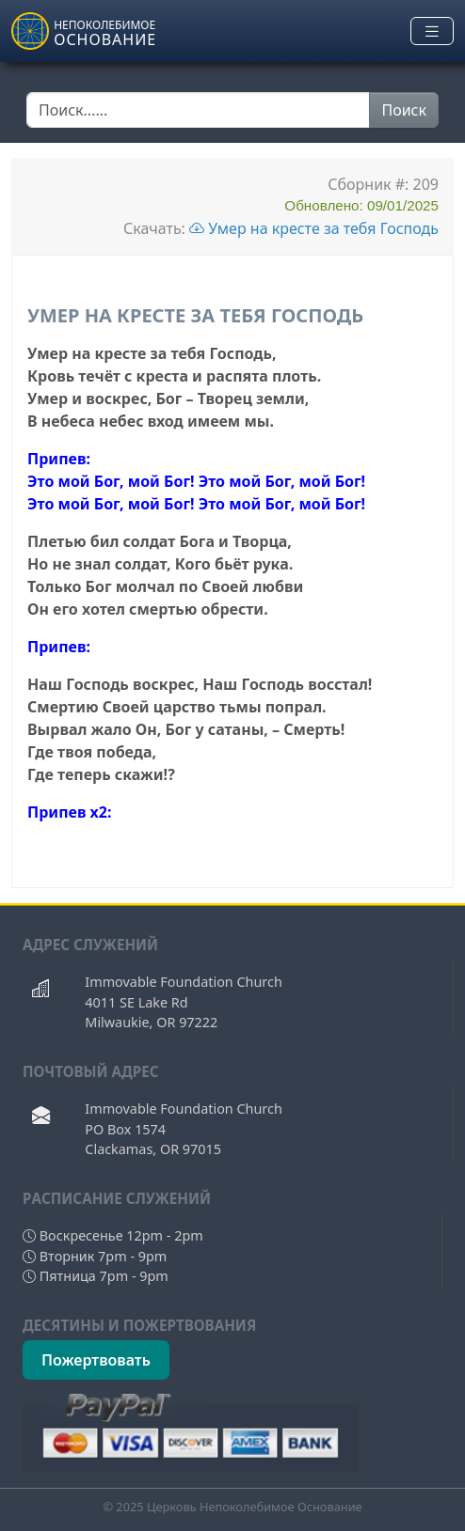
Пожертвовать (96, 1360)
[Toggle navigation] (432, 31)
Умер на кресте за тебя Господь (314, 228)
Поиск (403, 110)
